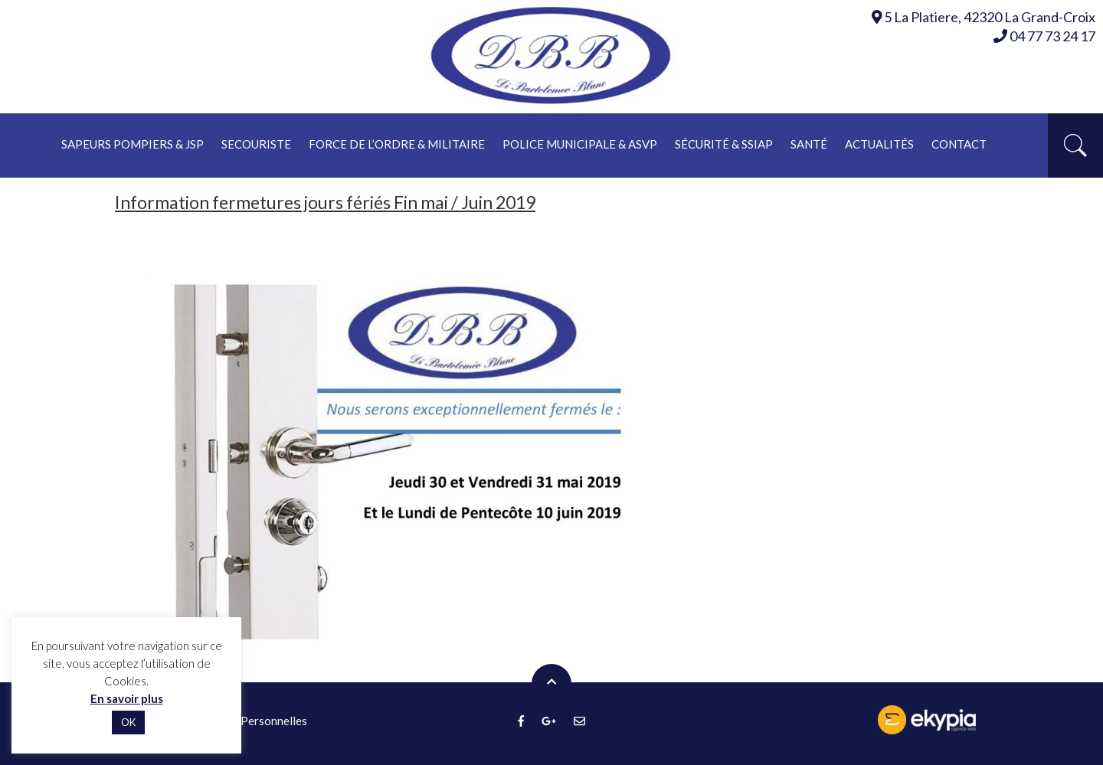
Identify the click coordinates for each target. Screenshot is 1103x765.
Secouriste (256, 144)
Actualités (879, 144)
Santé (808, 144)
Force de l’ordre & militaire (397, 144)
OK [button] (128, 722)
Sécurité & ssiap (724, 144)
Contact (959, 144)
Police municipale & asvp (579, 144)
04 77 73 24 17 (1044, 36)
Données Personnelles (249, 720)
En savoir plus (126, 698)
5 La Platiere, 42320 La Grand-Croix (989, 16)
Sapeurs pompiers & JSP (132, 144)
